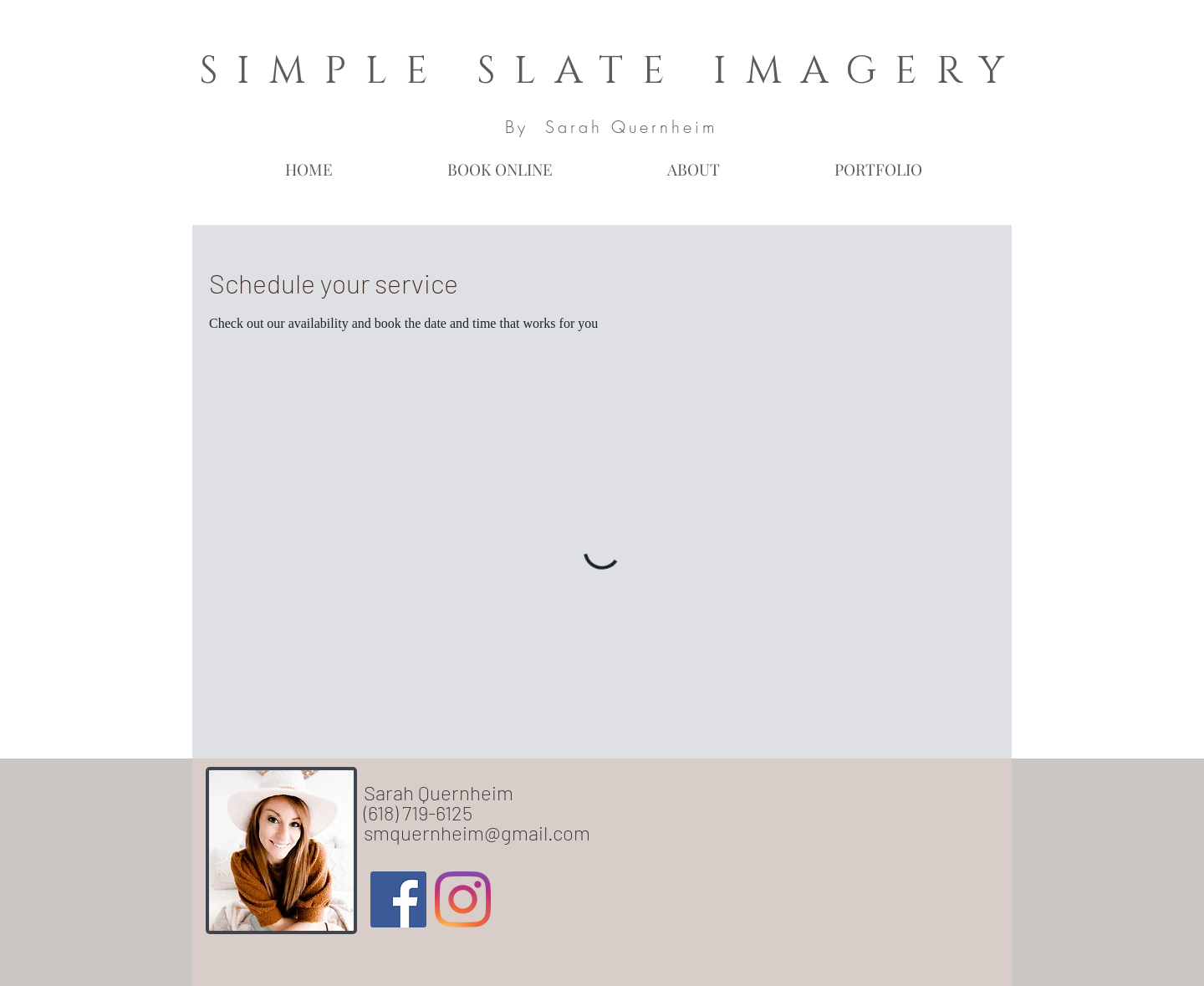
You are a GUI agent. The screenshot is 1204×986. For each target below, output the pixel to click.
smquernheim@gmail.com (477, 832)
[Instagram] (463, 899)
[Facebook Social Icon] (398, 899)
